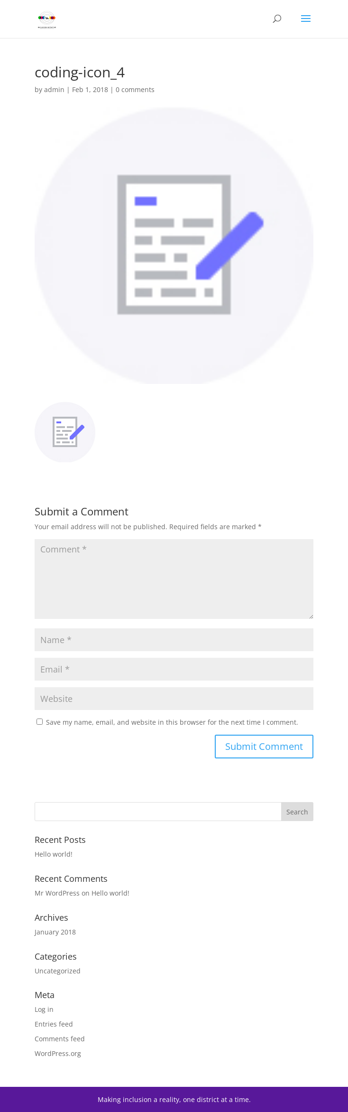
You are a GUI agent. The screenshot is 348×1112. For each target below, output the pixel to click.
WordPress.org (58, 1053)
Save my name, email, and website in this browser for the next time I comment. (172, 722)
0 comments (135, 89)
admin (54, 89)
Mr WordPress (57, 892)
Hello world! (54, 854)
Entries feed (54, 1023)
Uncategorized (58, 970)
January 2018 (55, 931)
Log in (44, 1009)
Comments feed (60, 1038)
